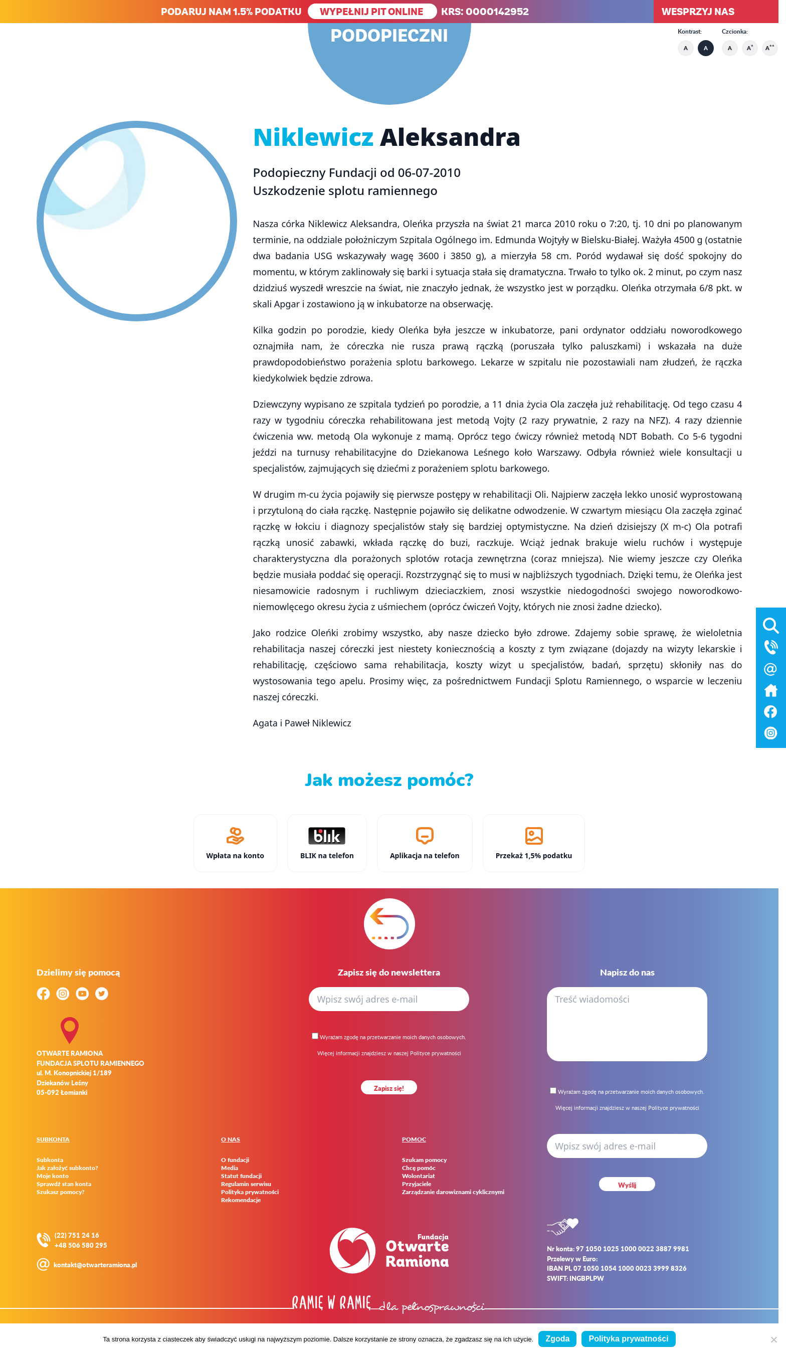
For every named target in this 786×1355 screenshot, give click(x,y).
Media (229, 1168)
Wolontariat (418, 1176)
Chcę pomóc (419, 1168)
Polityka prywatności (250, 1192)
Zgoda (557, 1338)
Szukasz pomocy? (61, 1192)
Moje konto (53, 1176)
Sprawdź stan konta (64, 1184)
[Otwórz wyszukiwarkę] (771, 624)
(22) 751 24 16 (77, 1235)
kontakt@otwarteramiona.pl (95, 1264)
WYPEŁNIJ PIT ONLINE (372, 11)
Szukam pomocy (424, 1160)
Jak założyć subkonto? (67, 1168)
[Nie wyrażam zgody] (773, 1339)
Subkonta (50, 1160)
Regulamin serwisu (246, 1184)
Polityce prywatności (435, 1053)
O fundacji (235, 1160)
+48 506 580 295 (81, 1245)
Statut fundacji (241, 1176)
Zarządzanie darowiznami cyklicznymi (453, 1192)
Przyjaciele (416, 1184)
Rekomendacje (241, 1200)
